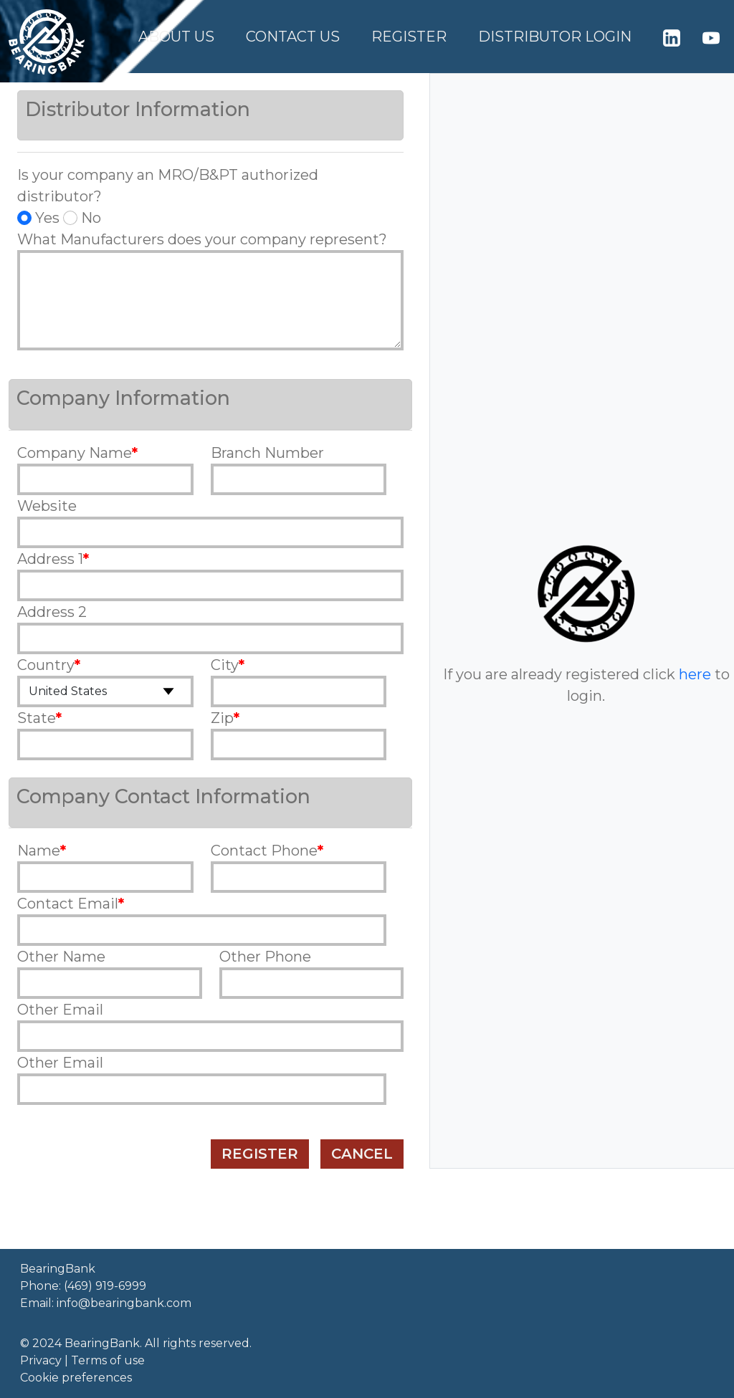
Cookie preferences (76, 1377)
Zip (222, 718)
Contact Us (293, 36)
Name (38, 850)
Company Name (74, 452)
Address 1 (50, 559)
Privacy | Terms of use (82, 1360)
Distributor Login (554, 36)
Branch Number (267, 452)
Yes (38, 217)
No (82, 217)
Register (409, 36)
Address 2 (52, 612)
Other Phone (265, 956)
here (695, 674)
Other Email (60, 1009)
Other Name (61, 956)
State (36, 718)
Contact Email (67, 903)
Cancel (362, 1153)
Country (46, 665)
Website (47, 505)
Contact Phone (264, 850)
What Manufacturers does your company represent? (202, 239)
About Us (176, 36)
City (225, 665)
